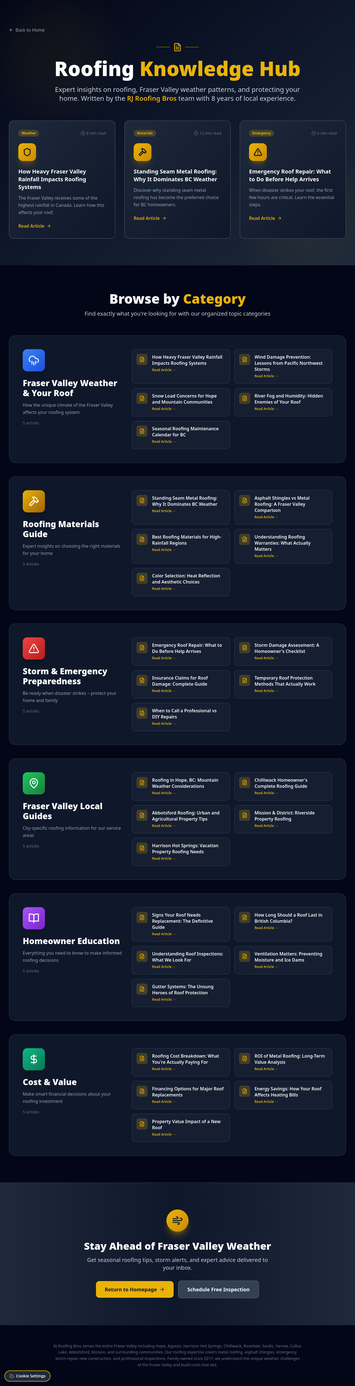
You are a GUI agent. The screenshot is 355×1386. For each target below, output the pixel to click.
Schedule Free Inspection (218, 1289)
